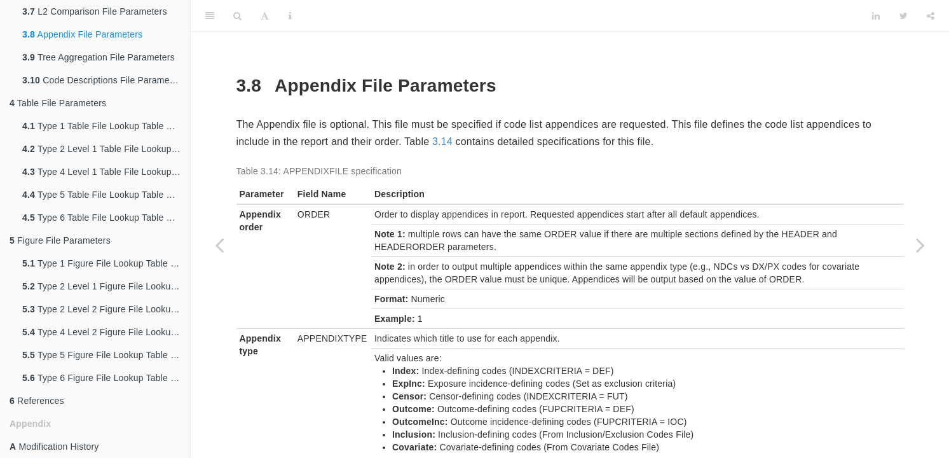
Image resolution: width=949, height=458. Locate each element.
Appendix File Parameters (82, 34)
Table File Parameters (58, 103)
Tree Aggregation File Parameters (98, 57)
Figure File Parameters (60, 240)
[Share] (930, 16)
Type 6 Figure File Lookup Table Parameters (106, 378)
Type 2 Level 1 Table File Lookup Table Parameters (106, 149)
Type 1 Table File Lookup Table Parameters (106, 126)
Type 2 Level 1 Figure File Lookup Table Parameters (106, 286)
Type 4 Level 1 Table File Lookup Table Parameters (106, 172)
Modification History (54, 446)
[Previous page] (219, 245)
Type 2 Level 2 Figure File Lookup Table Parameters (106, 309)
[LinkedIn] (876, 16)
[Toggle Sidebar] (210, 16)
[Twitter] (903, 16)
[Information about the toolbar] (290, 16)
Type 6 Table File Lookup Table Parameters (106, 217)
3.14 (442, 141)
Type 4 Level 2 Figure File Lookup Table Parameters (106, 332)
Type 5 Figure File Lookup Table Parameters (106, 355)
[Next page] (920, 245)
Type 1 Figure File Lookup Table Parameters (106, 263)
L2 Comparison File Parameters (94, 11)
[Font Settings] (264, 16)
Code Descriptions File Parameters (103, 80)
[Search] (237, 16)
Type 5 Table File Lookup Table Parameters (106, 195)
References (37, 401)
